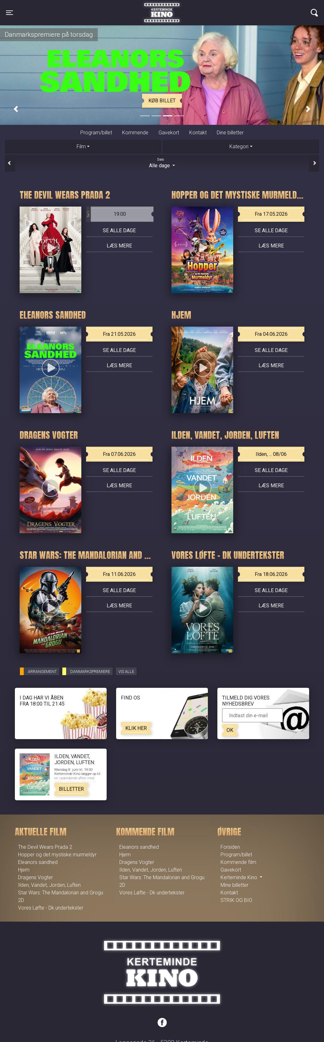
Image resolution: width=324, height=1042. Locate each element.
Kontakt (198, 133)
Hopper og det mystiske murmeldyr (57, 855)
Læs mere (119, 246)
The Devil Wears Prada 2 (45, 847)
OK (230, 730)
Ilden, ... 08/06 (271, 454)
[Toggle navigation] (9, 12)
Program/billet (96, 133)
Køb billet (162, 101)
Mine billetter (234, 885)
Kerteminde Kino (162, 8)
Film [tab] (81, 147)
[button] (16, 109)
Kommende (135, 133)
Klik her (136, 728)
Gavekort (169, 133)
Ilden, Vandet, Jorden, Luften (49, 885)
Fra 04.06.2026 (271, 334)
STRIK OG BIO (236, 900)
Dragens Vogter (35, 877)
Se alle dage (119, 230)
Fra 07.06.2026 (119, 454)
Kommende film (238, 862)
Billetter (71, 789)
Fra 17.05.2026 (271, 214)
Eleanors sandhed (38, 862)
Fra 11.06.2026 (119, 574)
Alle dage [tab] (162, 163)
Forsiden (230, 847)
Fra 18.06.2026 (271, 574)
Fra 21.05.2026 (119, 334)
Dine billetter (230, 133)
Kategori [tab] (238, 147)
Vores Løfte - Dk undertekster (50, 908)
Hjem (23, 870)
